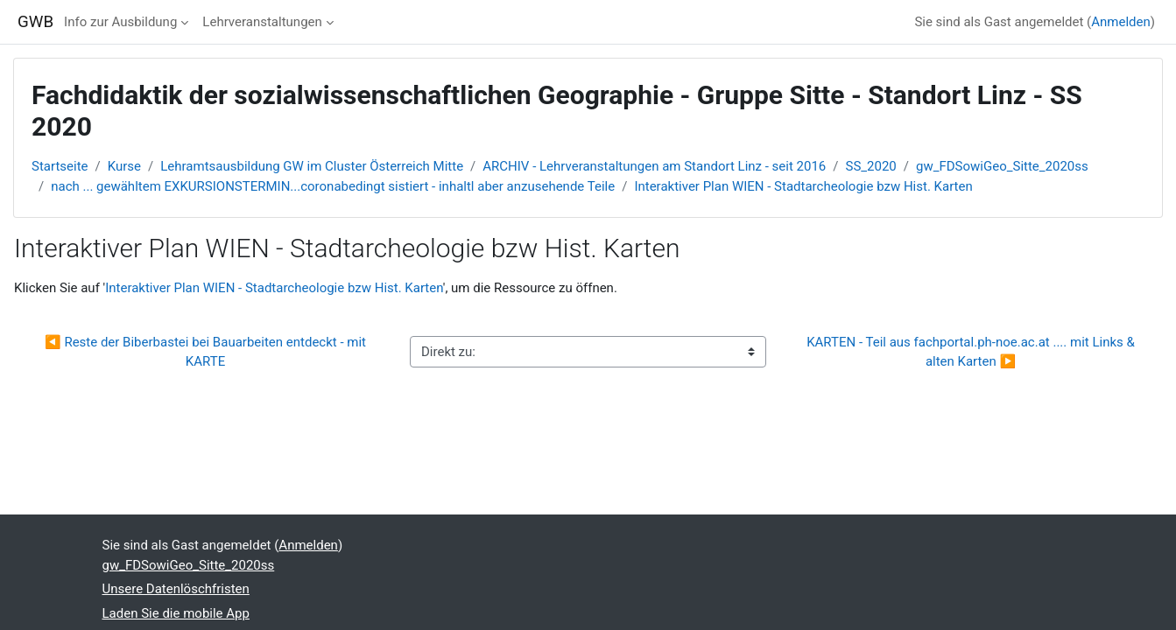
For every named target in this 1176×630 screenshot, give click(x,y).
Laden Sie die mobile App (176, 613)
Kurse (124, 166)
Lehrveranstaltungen (261, 22)
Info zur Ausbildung (120, 22)
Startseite (60, 166)
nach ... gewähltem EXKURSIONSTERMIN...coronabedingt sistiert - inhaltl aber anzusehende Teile (333, 186)
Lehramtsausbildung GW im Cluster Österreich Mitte (311, 166)
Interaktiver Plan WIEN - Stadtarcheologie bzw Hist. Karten (803, 186)
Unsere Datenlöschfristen (176, 589)
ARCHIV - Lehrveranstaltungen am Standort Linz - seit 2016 (654, 166)
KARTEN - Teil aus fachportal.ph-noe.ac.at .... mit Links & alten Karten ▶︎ (971, 352)
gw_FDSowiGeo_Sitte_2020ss (1002, 166)
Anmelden (1121, 22)
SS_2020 (871, 166)
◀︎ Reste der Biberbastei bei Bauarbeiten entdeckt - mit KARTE (207, 352)
